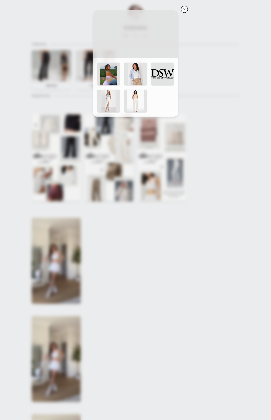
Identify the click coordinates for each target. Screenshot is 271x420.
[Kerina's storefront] (184, 9)
